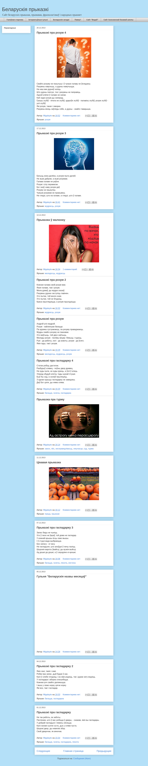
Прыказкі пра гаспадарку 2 (55, 666)
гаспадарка (66, 393)
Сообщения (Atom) (82, 758)
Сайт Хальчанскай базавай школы (118, 20)
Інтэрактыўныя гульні (38, 20)
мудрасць (49, 206)
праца (48, 514)
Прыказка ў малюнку (51, 219)
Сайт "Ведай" (92, 20)
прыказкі (55, 514)
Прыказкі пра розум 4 (51, 32)
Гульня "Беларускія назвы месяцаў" (62, 576)
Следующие (43, 751)
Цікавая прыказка (49, 462)
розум (47, 119)
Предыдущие (104, 751)
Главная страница (73, 751)
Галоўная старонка (15, 20)
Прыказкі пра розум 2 (51, 279)
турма (91, 449)
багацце (48, 393)
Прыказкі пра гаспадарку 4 (55, 360)
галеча (56, 393)
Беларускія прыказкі (25, 9)
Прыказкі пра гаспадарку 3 (55, 527)
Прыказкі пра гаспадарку (54, 712)
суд (85, 449)
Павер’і (78, 20)
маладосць (50, 273)
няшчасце (78, 449)
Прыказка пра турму (50, 399)
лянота (64, 563)
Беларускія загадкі (61, 20)
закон (47, 449)
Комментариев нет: (72, 116)
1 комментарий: (70, 269)
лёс (52, 449)
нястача (72, 563)
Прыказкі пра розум (50, 318)
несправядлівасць (64, 449)
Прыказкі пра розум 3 (51, 133)
